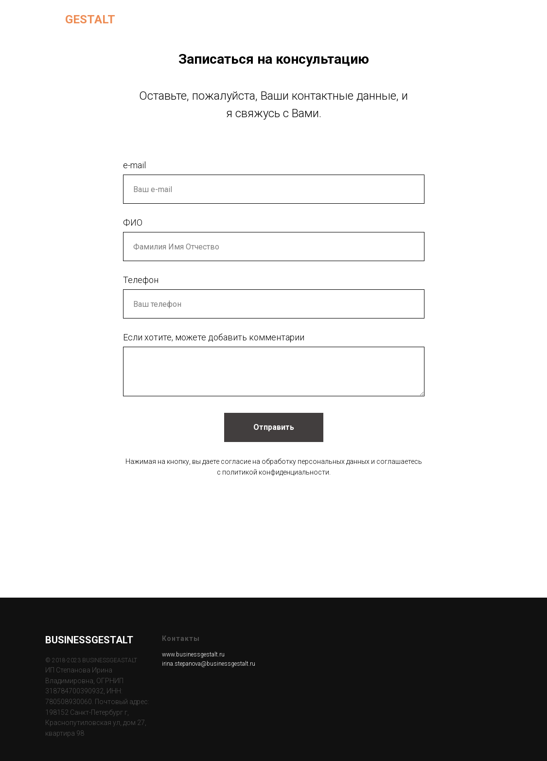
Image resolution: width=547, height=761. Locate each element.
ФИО (132, 222)
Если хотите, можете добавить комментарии (213, 337)
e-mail (134, 165)
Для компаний (347, 14)
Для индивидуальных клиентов (245, 14)
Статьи (449, 14)
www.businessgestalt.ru (193, 654)
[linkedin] (527, 19)
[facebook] (506, 19)
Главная (157, 14)
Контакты (310, 24)
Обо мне (404, 14)
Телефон (141, 280)
